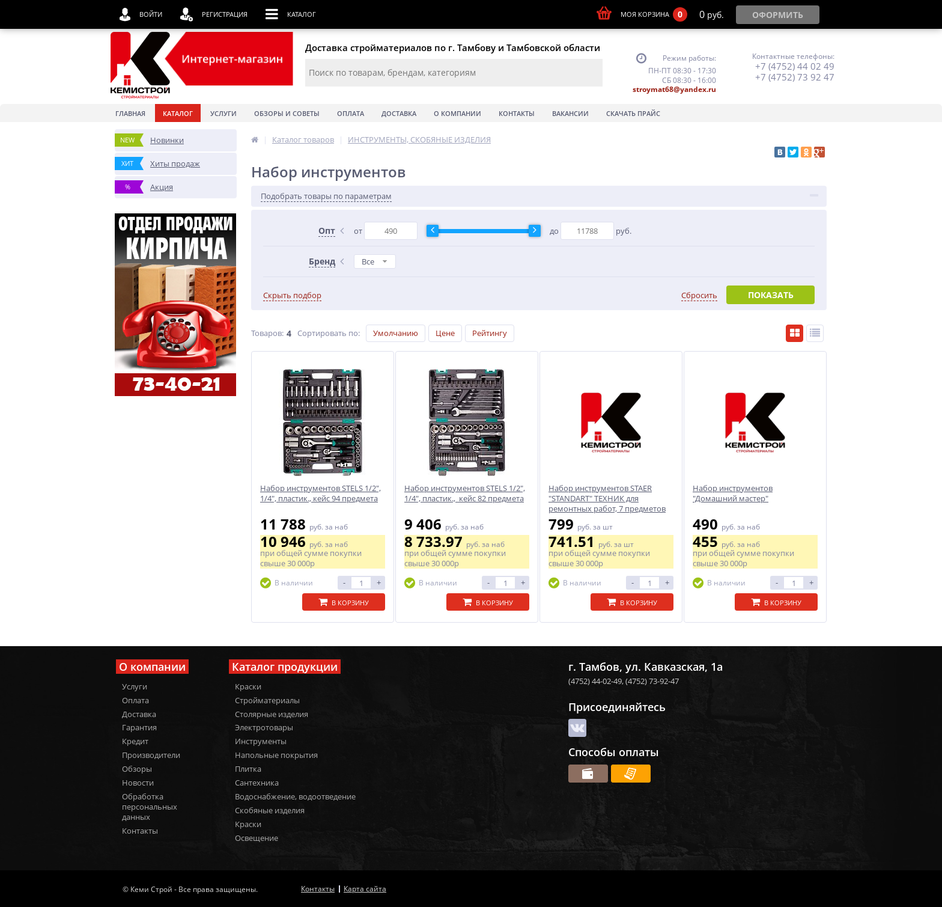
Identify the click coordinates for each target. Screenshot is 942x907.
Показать (771, 295)
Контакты (517, 113)
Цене (445, 333)
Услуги (223, 113)
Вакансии (570, 113)
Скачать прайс (633, 113)
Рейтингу (489, 333)
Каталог (178, 113)
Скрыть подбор (292, 295)
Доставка (398, 113)
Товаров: (267, 333)
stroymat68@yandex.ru (674, 89)
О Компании (457, 113)
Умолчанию (395, 333)
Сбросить (699, 295)
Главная (130, 113)
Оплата (350, 113)
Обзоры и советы (287, 113)
